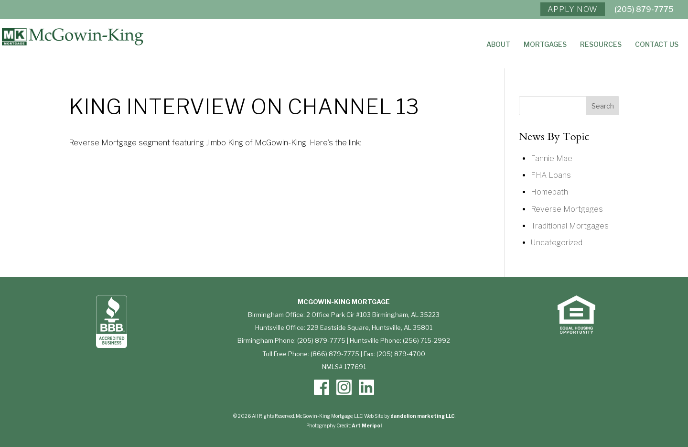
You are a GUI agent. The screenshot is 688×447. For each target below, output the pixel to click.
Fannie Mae (551, 158)
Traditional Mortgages (570, 225)
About (498, 44)
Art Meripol (367, 425)
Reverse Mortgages (567, 209)
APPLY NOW (573, 9)
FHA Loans (551, 175)
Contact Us (656, 44)
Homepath (549, 191)
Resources (601, 44)
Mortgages (545, 44)
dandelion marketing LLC (422, 416)
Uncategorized (556, 242)
